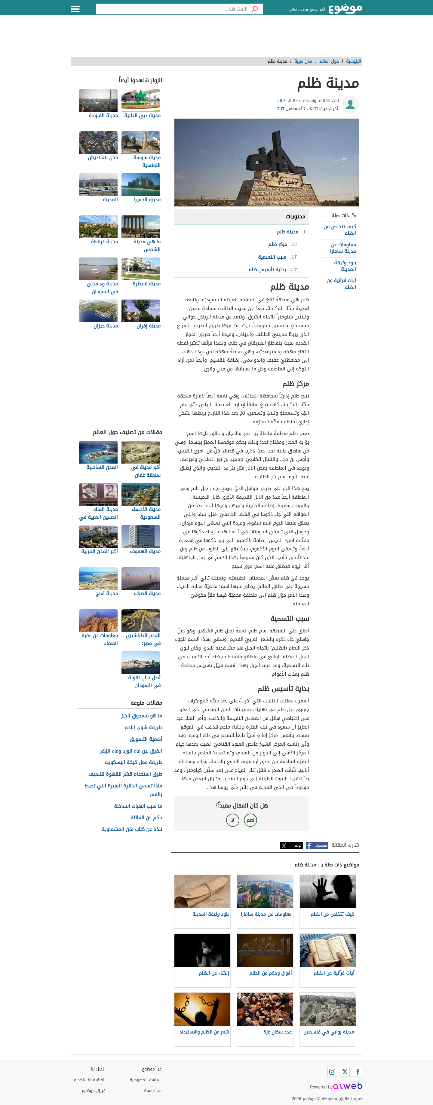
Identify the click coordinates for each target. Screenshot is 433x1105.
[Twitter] (345, 1071)
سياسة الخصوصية (145, 1080)
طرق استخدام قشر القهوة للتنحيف (125, 774)
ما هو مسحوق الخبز (141, 716)
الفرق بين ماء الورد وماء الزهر (131, 751)
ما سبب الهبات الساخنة (138, 806)
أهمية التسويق (146, 739)
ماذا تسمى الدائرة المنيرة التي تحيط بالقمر (123, 790)
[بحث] (254, 9)
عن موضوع (151, 1069)
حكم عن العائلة (146, 818)
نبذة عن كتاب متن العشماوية (132, 829)
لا (232, 820)
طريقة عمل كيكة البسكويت (133, 762)
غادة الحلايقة (289, 101)
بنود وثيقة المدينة (345, 266)
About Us (152, 1091)
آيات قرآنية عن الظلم (341, 284)
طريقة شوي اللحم (143, 727)
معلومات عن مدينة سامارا (343, 248)
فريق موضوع (94, 1091)
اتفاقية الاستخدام (90, 1080)
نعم (250, 820)
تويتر (298, 845)
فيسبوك (321, 845)
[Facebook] (357, 1071)
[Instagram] (332, 1071)
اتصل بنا (98, 1069)
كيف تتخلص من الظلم (340, 230)
